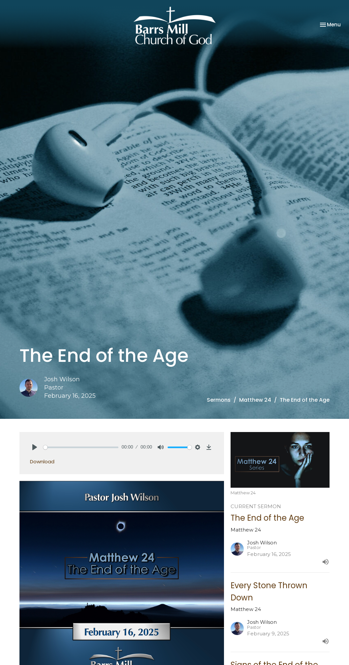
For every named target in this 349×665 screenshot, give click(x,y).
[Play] (34, 447)
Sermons (219, 400)
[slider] (80, 447)
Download (42, 461)
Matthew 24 (255, 400)
